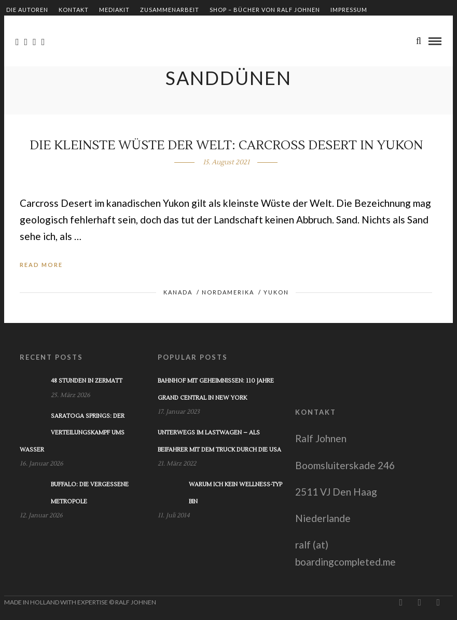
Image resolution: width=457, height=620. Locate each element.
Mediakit (114, 9)
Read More (41, 264)
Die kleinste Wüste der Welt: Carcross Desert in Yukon (226, 145)
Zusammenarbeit (169, 9)
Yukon (276, 292)
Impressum (348, 9)
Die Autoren (27, 9)
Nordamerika (228, 292)
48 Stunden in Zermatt (86, 381)
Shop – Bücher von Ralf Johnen (265, 9)
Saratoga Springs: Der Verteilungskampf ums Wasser (72, 433)
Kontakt (74, 9)
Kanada (177, 292)
